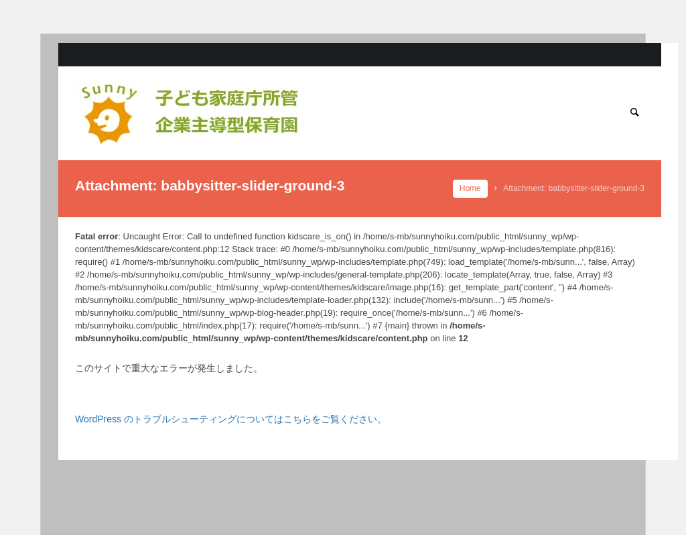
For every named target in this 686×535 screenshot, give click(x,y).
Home (470, 188)
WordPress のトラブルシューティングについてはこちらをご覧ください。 (231, 419)
